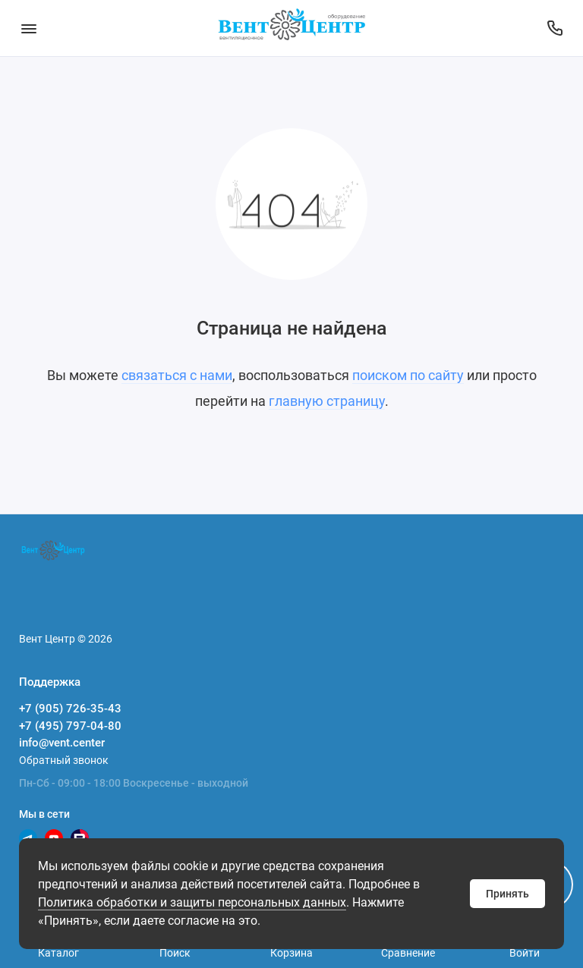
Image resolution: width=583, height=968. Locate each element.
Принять (507, 894)
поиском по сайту (408, 375)
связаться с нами (176, 375)
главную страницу (327, 401)
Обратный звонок (64, 760)
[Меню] (28, 28)
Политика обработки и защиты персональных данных (192, 902)
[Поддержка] (554, 28)
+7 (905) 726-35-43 (70, 708)
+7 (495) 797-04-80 (70, 726)
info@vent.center (62, 743)
